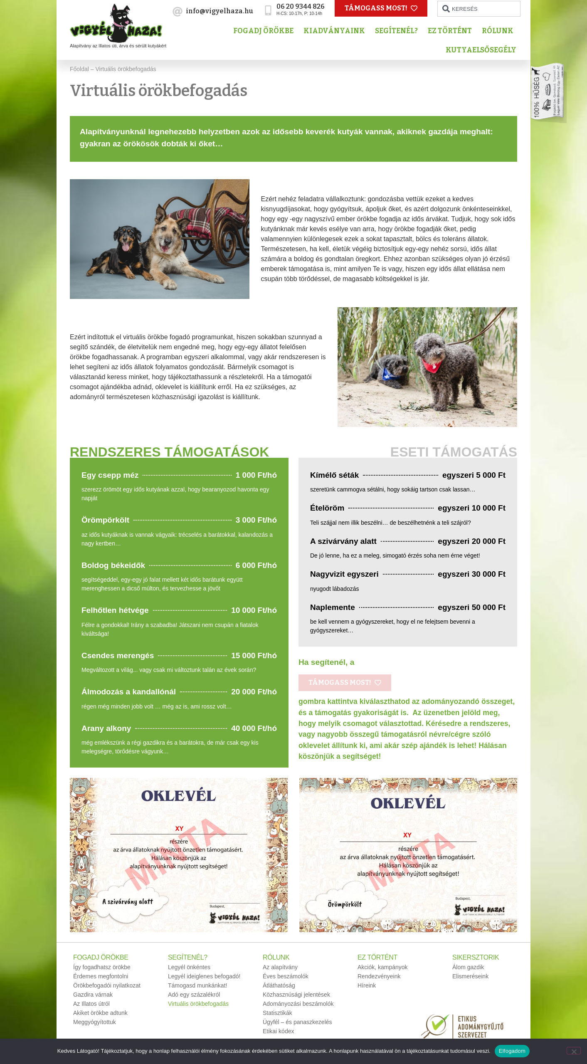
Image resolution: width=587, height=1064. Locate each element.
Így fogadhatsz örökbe (102, 967)
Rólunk (500, 31)
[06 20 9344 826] (268, 10)
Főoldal (79, 69)
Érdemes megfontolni (100, 976)
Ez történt (452, 31)
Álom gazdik (468, 967)
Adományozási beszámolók (298, 1003)
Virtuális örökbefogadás (198, 1003)
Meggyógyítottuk (94, 1022)
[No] (574, 1050)
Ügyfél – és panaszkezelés (297, 1022)
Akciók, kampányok (383, 967)
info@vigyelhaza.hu (219, 11)
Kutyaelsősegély (483, 50)
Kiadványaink (336, 31)
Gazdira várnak (93, 994)
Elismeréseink (470, 976)
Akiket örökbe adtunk (100, 1013)
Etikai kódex (278, 1031)
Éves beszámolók (285, 976)
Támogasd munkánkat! (197, 985)
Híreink (367, 985)
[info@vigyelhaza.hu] (178, 12)
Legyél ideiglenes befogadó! (204, 976)
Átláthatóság (279, 985)
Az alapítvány (280, 967)
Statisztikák (277, 1013)
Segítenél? (398, 31)
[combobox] (478, 9)
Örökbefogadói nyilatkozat (107, 985)
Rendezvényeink (379, 976)
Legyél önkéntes (189, 967)
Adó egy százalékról (194, 994)
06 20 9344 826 (300, 6)
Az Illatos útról (91, 1003)
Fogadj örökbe (265, 31)
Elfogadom (512, 1051)
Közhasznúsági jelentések (296, 994)
